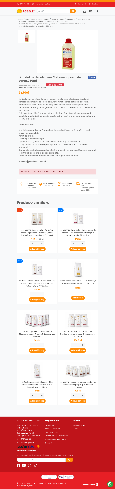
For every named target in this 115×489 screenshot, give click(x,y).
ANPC (75, 429)
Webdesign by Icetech (26, 486)
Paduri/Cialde (62, 21)
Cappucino (71, 19)
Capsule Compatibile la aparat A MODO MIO (36, 26)
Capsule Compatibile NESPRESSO (31, 21)
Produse (20, 19)
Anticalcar (50, 21)
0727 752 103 (24, 4)
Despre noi (82, 4)
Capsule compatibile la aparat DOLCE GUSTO (68, 24)
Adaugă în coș (37, 249)
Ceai (40, 19)
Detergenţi (81, 19)
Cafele (46, 19)
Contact (95, 4)
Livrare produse (51, 432)
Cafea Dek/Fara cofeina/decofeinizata (33, 24)
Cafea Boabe (30, 19)
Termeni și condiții (52, 429)
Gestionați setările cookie (55, 439)
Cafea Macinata (58, 19)
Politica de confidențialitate (56, 436)
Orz (89, 19)
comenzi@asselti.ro (42, 4)
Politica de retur (80, 425)
